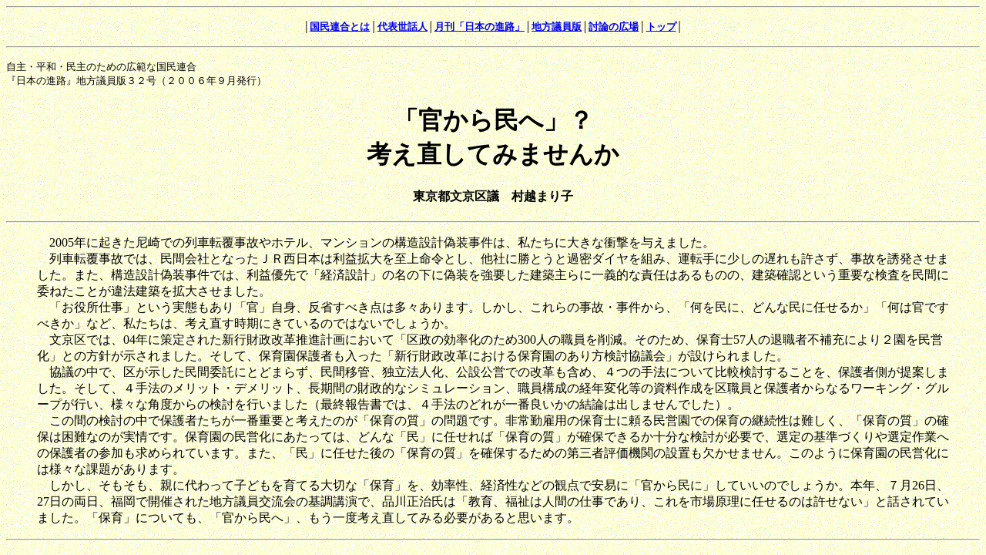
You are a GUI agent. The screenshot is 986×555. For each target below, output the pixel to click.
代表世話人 (402, 26)
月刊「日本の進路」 (479, 26)
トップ (661, 26)
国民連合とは (340, 26)
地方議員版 (557, 26)
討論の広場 (614, 26)
